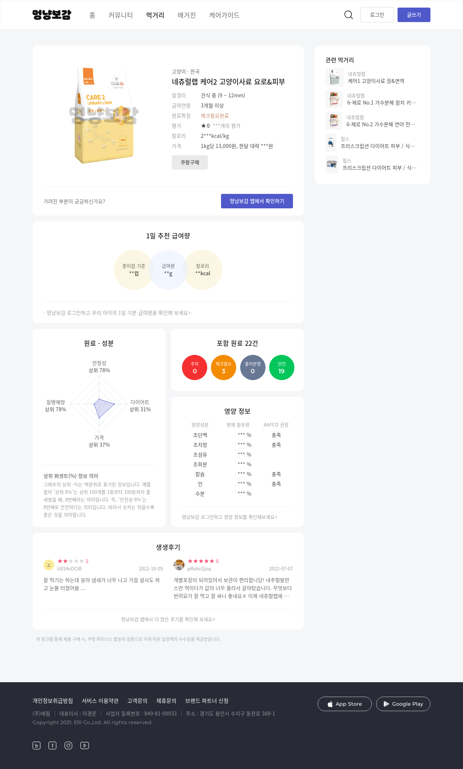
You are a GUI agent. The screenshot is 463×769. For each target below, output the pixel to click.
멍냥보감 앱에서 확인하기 (257, 200)
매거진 (187, 15)
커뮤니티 (121, 15)
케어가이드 (224, 15)
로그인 (377, 14)
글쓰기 (414, 14)
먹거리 (155, 15)
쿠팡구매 (189, 162)
